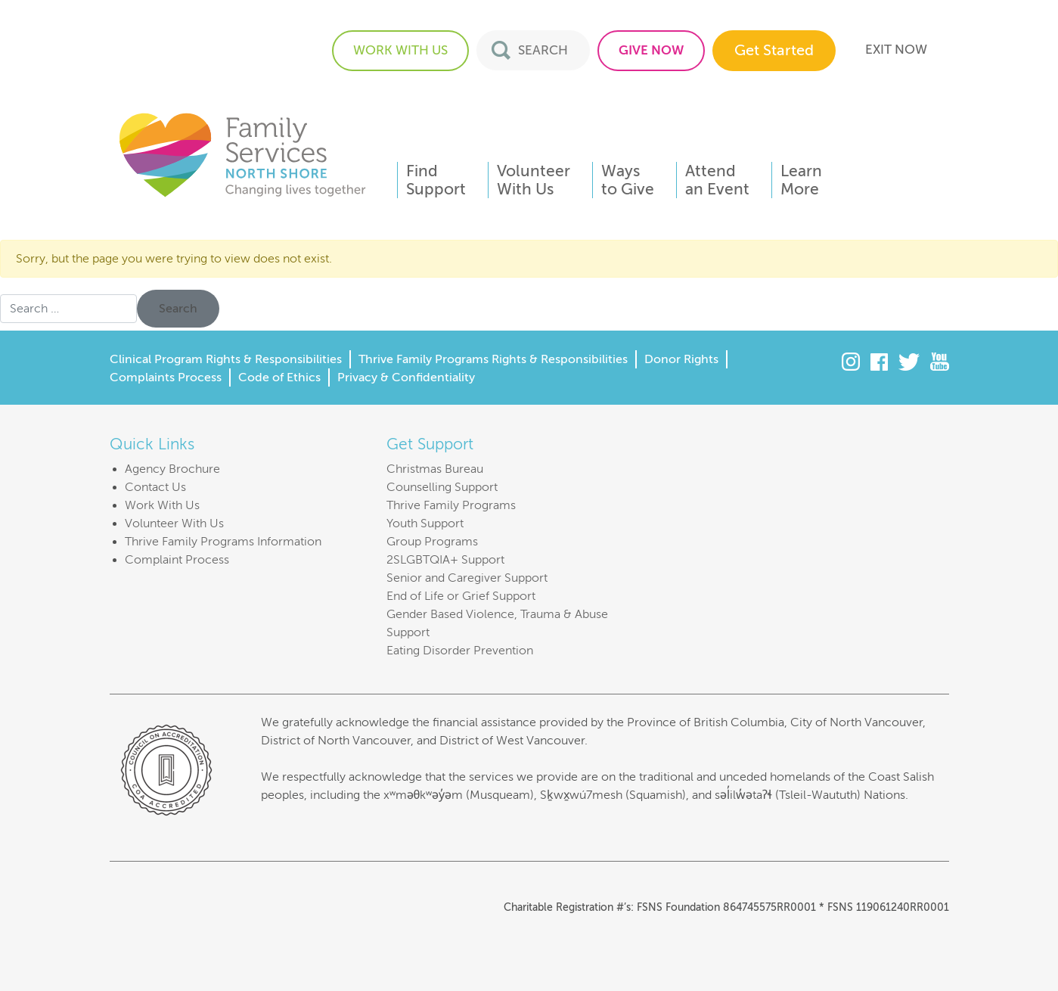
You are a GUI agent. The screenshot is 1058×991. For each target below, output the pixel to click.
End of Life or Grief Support (460, 596)
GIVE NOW (651, 50)
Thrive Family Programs (451, 505)
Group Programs (432, 541)
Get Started (774, 50)
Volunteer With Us (174, 523)
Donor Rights (681, 359)
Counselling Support (442, 487)
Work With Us (162, 505)
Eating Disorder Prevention (459, 650)
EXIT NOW (896, 49)
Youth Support (425, 523)
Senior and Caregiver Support (467, 578)
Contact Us (155, 487)
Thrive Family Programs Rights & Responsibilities (493, 359)
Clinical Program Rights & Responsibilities (226, 359)
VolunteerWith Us (533, 180)
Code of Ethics (279, 377)
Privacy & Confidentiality (406, 377)
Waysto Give (627, 180)
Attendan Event (717, 180)
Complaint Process (177, 560)
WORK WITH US (400, 50)
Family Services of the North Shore (242, 153)
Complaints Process (166, 377)
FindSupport (436, 180)
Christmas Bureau (434, 469)
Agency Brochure (172, 469)
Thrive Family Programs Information (223, 541)
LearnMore (801, 180)
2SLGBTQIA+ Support (445, 560)
